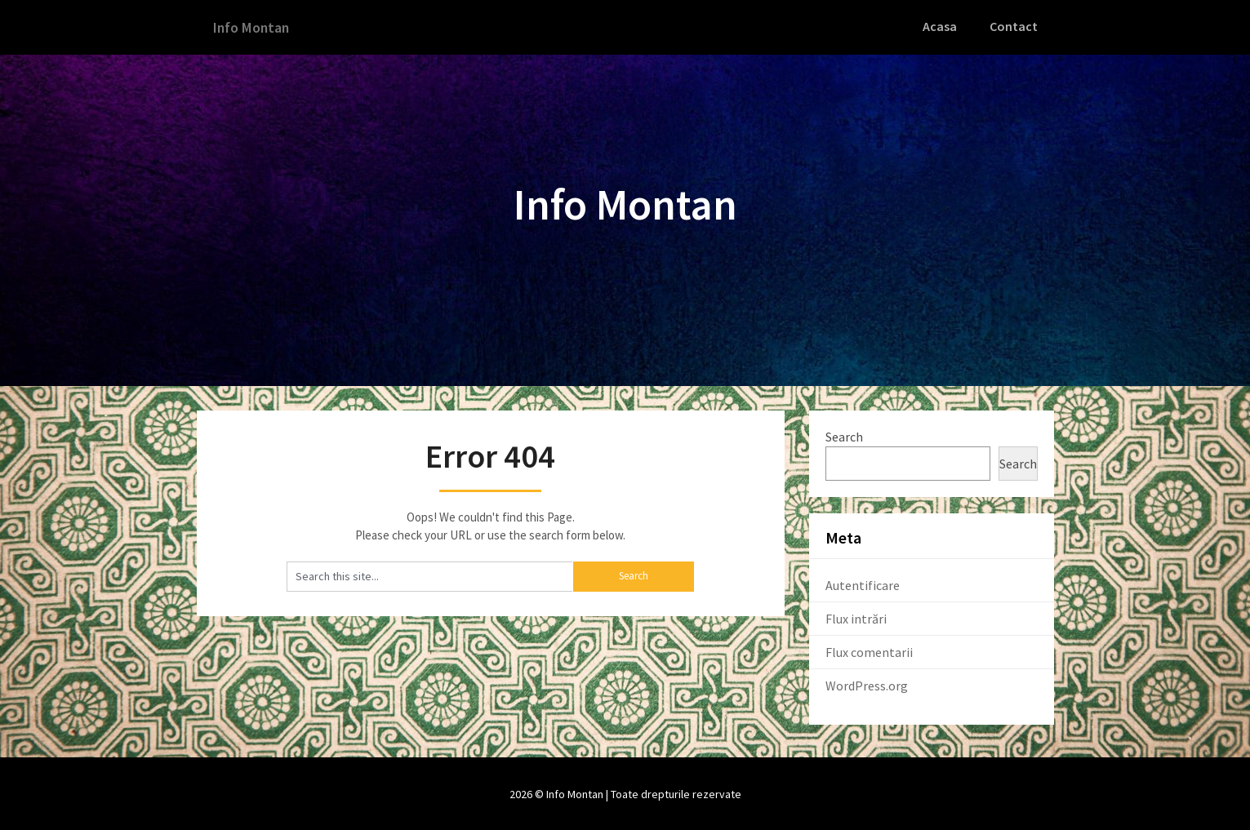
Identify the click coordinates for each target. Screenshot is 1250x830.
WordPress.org (866, 684)
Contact (1015, 26)
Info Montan (256, 26)
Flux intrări (856, 617)
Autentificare (862, 583)
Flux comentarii (869, 650)
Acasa (943, 26)
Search (844, 435)
